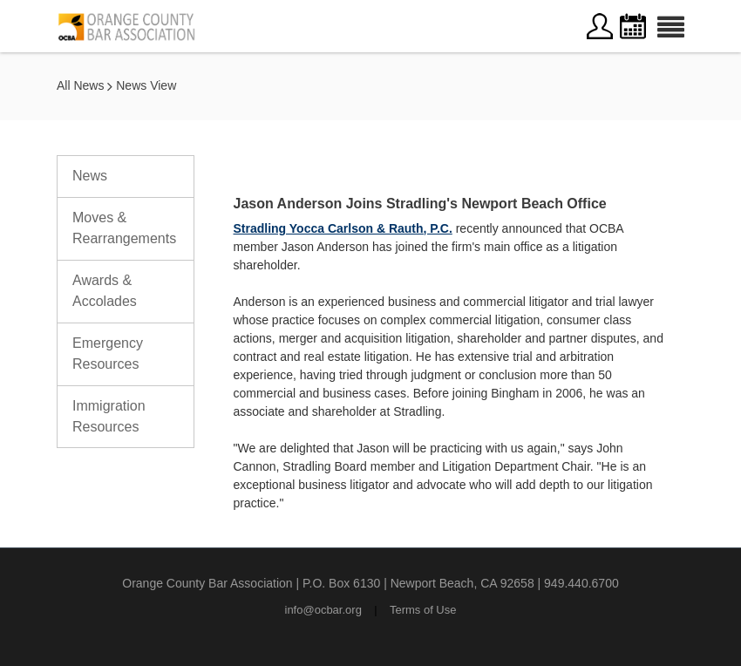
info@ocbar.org (323, 609)
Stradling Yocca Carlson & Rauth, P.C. (343, 228)
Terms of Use (423, 609)
